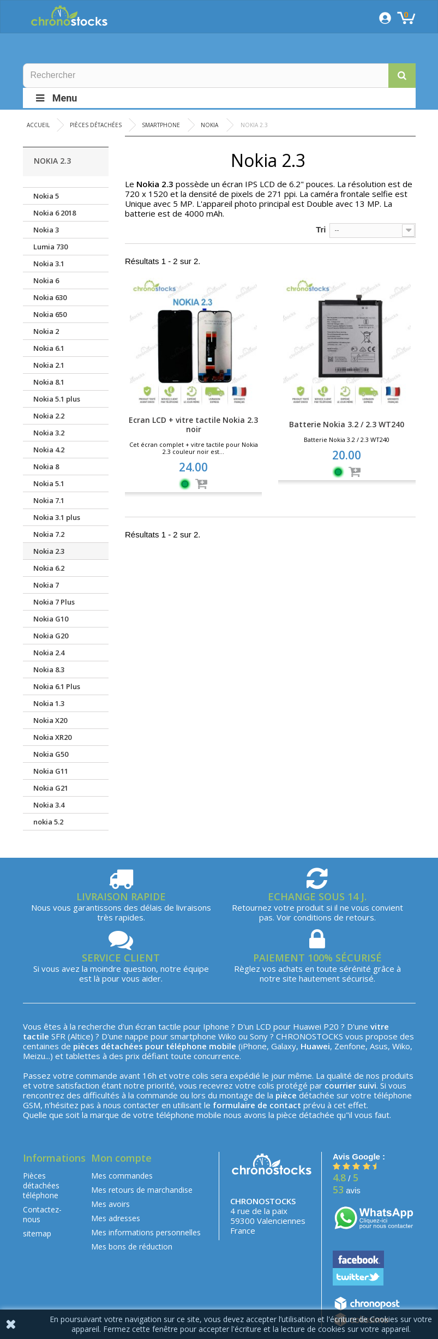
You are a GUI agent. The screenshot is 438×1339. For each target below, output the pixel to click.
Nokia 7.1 (48, 500)
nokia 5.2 (48, 822)
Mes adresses (115, 1218)
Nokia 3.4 (48, 805)
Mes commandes (122, 1175)
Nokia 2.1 (48, 365)
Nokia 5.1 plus (56, 399)
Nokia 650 (50, 314)
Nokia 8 (46, 466)
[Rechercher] (219, 75)
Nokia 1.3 (48, 703)
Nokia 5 (46, 196)
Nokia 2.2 (48, 416)
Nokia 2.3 (48, 551)
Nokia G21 (50, 788)
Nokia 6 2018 (54, 213)
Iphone (216, 1026)
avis (347, 1190)
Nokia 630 (50, 297)
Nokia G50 (50, 754)
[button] (402, 75)
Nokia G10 (50, 619)
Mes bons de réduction (131, 1246)
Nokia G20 (50, 636)
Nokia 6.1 (48, 348)
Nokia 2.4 (48, 652)
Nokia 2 (46, 331)
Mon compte (121, 1157)
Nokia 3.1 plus (56, 517)
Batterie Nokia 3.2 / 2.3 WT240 (346, 424)
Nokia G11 (50, 771)
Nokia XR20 (52, 737)
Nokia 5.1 (48, 483)
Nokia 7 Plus (54, 602)
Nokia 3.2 (48, 433)
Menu (55, 98)
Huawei (307, 1026)
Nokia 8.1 (48, 382)
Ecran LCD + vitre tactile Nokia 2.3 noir (193, 424)
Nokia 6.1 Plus (56, 686)
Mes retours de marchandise (142, 1190)
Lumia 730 (50, 247)
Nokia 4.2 (48, 450)
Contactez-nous (42, 1214)
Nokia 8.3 (48, 669)
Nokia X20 (50, 720)
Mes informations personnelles (146, 1232)
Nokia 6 (46, 280)
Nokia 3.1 (48, 263)
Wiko (227, 1036)
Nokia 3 (46, 230)
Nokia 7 (46, 585)
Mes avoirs (110, 1204)
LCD (263, 1026)
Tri (321, 229)
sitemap (37, 1233)
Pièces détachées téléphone (41, 1185)
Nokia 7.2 (48, 534)
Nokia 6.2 (48, 568)
